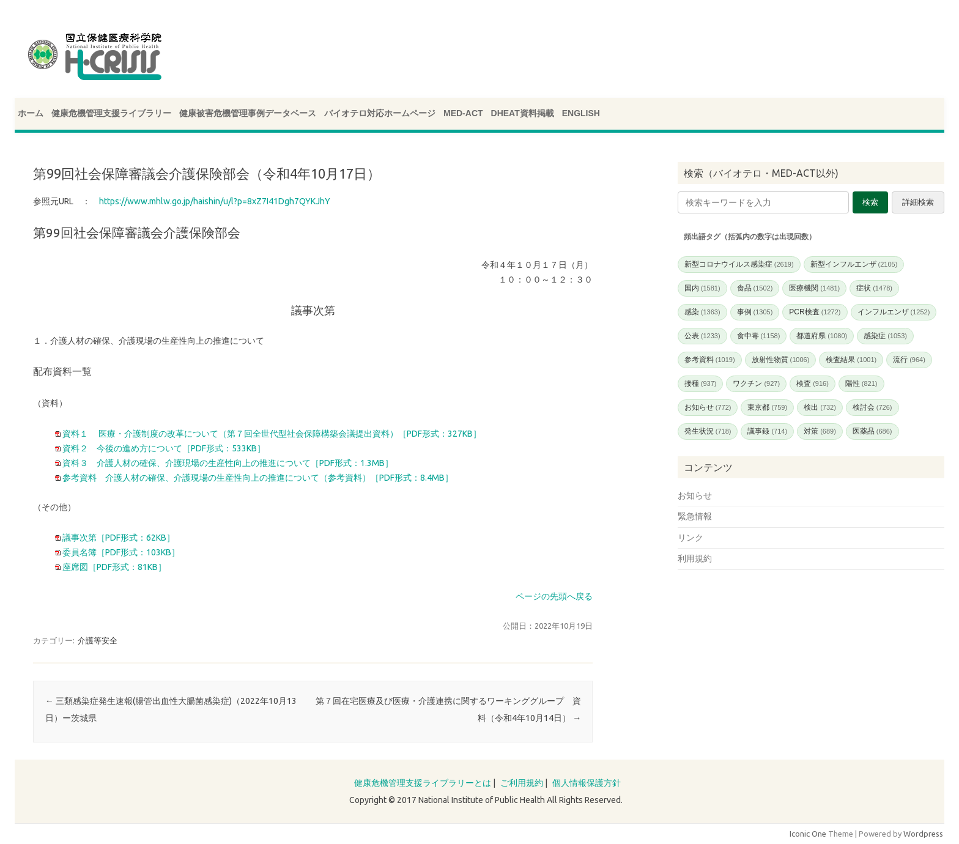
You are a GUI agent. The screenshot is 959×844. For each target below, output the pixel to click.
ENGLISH (581, 113)
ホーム (30, 113)
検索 (870, 202)
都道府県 (821, 335)
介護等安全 (97, 640)
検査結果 (851, 359)
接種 (700, 383)
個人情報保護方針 (586, 783)
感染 (702, 312)
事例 (755, 312)
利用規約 (695, 558)
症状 (874, 288)
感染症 (885, 335)
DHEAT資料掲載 (522, 113)
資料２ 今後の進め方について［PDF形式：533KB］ (163, 448)
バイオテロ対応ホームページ (379, 113)
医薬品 (872, 431)
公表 (702, 335)
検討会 (872, 407)
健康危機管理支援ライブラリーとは (422, 783)
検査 (812, 383)
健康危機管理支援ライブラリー (111, 113)
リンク (690, 537)
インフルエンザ (893, 312)
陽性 (861, 383)
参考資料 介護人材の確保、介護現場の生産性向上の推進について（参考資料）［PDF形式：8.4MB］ (257, 478)
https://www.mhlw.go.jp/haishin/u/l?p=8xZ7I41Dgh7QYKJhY (214, 201)
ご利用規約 (521, 783)
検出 (820, 407)
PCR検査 (814, 312)
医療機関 (814, 288)
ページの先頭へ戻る (554, 596)
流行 (909, 359)
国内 (702, 288)
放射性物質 (781, 359)
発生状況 (707, 431)
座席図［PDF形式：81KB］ (113, 567)
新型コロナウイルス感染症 (739, 264)
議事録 (767, 431)
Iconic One (808, 833)
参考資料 (709, 359)
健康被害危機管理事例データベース (247, 113)
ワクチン (756, 383)
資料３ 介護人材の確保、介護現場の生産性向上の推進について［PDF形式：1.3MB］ (227, 463)
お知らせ (707, 407)
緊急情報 (695, 516)
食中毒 (758, 335)
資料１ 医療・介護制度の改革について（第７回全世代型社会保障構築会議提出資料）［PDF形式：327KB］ (271, 434)
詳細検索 (918, 202)
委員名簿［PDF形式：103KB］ (120, 552)
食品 (755, 288)
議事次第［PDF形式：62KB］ (118, 537)
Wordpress (923, 833)
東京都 (767, 407)
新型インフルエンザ (854, 264)
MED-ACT (463, 113)
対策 (820, 431)
